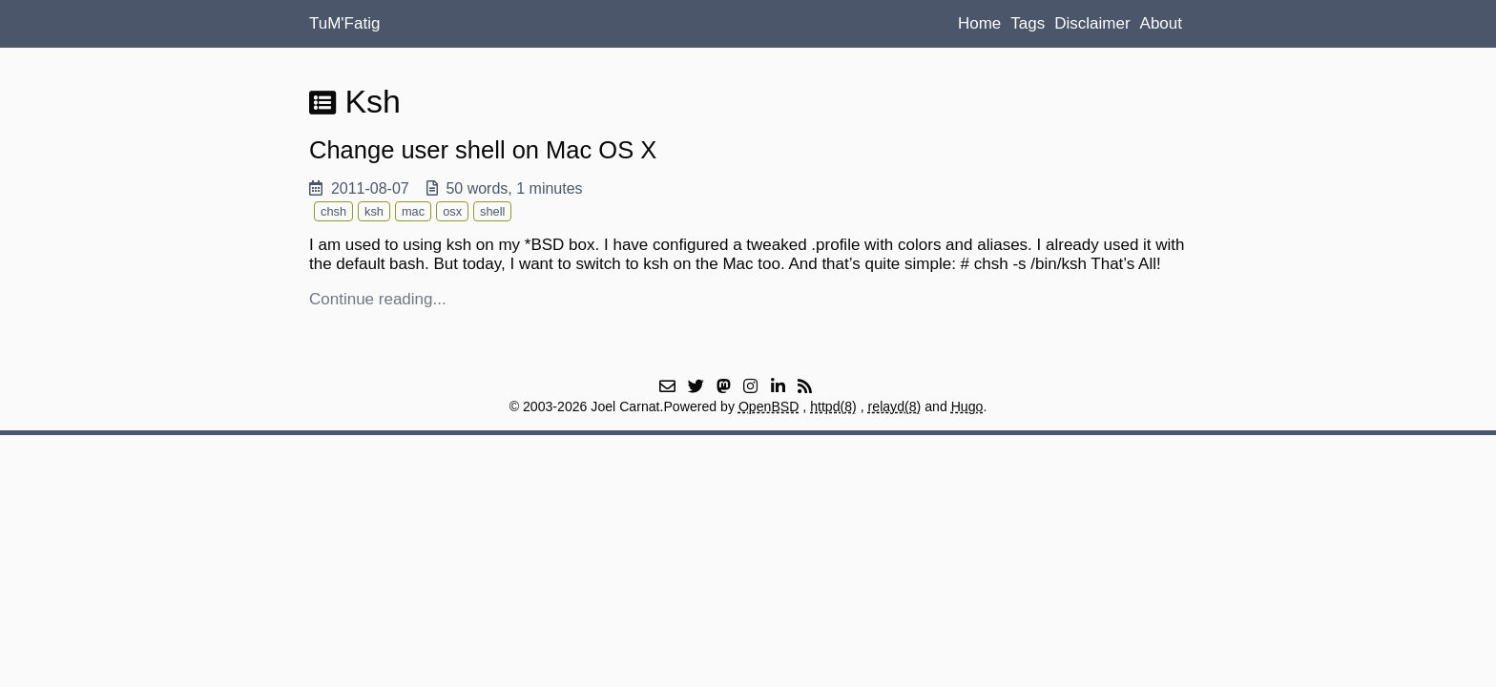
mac (413, 211)
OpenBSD (769, 406)
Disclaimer (1092, 23)
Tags (1027, 23)
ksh (374, 211)
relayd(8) (895, 406)
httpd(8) (833, 406)
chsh (333, 211)
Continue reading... (378, 299)
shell (492, 211)
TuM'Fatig (344, 23)
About (1161, 23)
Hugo (967, 406)
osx (452, 211)
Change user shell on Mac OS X (482, 149)
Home (979, 23)
